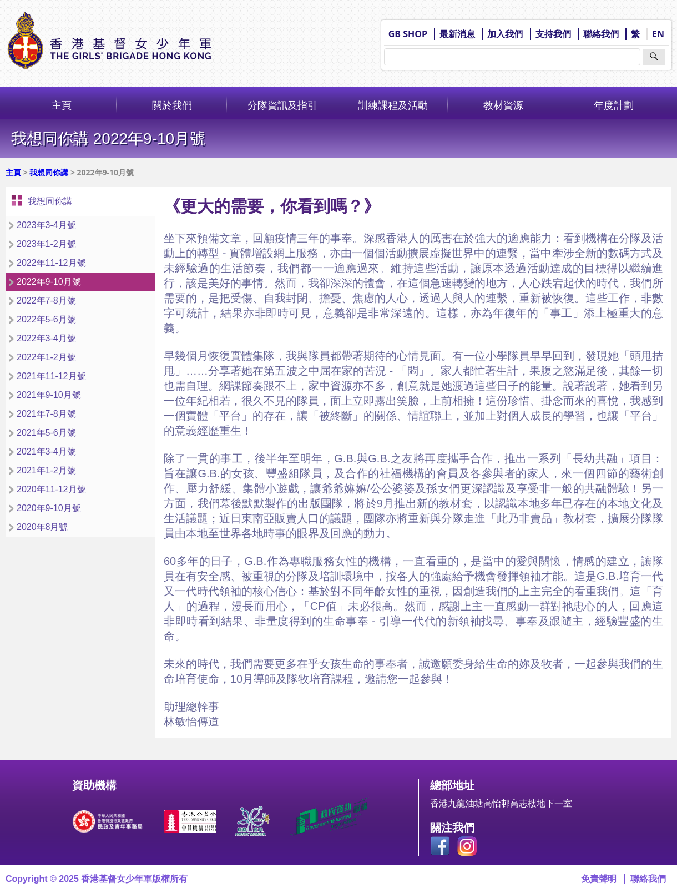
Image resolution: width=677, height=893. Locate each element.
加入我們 (505, 34)
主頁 (62, 105)
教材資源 (503, 105)
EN (658, 34)
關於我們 (172, 105)
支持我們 (553, 34)
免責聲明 (599, 879)
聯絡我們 (601, 34)
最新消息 (457, 34)
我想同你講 (48, 172)
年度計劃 (614, 105)
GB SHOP (407, 34)
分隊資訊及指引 (282, 105)
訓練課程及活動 (393, 105)
